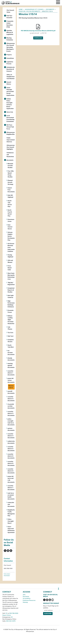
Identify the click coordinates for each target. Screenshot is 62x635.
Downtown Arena (11, 220)
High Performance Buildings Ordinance (11, 304)
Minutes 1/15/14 (10, 386)
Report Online (6, 615)
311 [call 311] (6, 613)
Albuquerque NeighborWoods (10, 133)
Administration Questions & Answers (10, 69)
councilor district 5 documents (11, 398)
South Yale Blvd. (11, 346)
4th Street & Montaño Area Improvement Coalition (11, 247)
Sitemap (25, 602)
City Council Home (10, 11)
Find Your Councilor (9, 16)
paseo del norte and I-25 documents (11, 479)
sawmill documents (11, 392)
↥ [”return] (58, 588)
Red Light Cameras (11, 296)
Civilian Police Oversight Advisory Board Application (10, 103)
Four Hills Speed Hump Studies (11, 174)
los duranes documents (11, 352)
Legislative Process (9, 62)
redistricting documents (11, 442)
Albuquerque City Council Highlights (11, 147)
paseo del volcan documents (29, 11)
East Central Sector (10, 227)
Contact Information (8, 560)
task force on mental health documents (11, 496)
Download (38, 38)
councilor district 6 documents (11, 456)
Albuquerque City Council (34, 9)
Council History (8, 83)
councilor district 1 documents (11, 373)
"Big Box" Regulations (11, 283)
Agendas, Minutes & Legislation (9, 32)
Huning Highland (10, 256)
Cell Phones (10, 328)
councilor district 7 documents (11, 487)
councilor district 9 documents (11, 463)
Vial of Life (9, 112)
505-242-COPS (11, 621)
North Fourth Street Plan (10, 213)
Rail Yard (10, 336)
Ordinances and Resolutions (10, 154)
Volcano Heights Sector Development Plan (11, 236)
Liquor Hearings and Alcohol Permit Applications (10, 91)
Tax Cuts (10, 332)
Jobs (24, 594)
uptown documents (11, 429)
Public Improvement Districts (11, 139)
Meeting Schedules (9, 39)
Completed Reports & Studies (11, 290)
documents (50, 9)
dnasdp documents (11, 359)
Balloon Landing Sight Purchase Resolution (11, 319)
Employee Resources (29, 600)
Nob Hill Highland (10, 196)
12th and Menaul (10, 261)
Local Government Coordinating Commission (10, 118)
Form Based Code (9, 267)
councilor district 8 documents (11, 471)
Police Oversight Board (11, 521)
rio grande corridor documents (11, 406)
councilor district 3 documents (11, 413)
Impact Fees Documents (11, 189)
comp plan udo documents (11, 504)
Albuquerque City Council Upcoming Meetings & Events (10, 47)
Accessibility (27, 598)
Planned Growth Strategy (10, 182)
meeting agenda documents (11, 365)
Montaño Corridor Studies (10, 165)
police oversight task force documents (11, 422)
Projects (9, 54)
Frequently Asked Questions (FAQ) (9, 24)
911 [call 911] (12, 617)
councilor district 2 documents (11, 448)
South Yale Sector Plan (10, 203)
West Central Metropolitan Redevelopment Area (11, 276)
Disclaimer (26, 596)
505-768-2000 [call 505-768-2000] (13, 613)
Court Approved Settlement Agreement (11, 529)
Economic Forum (11, 311)
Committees (10, 58)
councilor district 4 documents (11, 435)
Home (21, 9)
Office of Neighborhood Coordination (11, 76)
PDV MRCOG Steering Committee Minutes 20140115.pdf (38, 30)
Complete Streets (11, 340)
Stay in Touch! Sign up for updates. (51, 607)
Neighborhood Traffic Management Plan (11, 512)
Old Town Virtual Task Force (10, 127)
